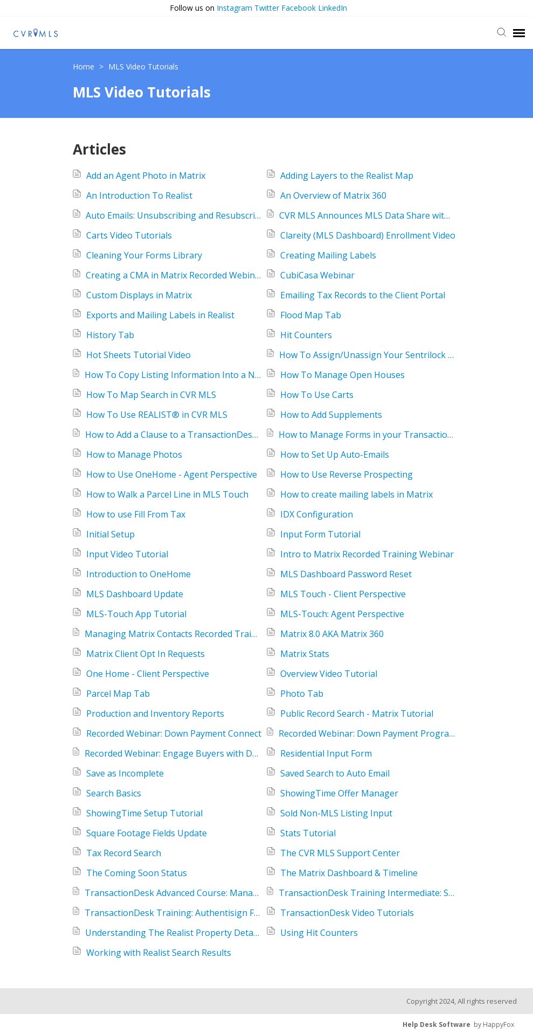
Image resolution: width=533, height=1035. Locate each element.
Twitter (266, 8)
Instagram (234, 8)
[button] (522, 8)
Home (84, 66)
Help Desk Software (436, 1024)
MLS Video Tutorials (143, 66)
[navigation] (519, 33)
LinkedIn (332, 8)
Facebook (298, 8)
